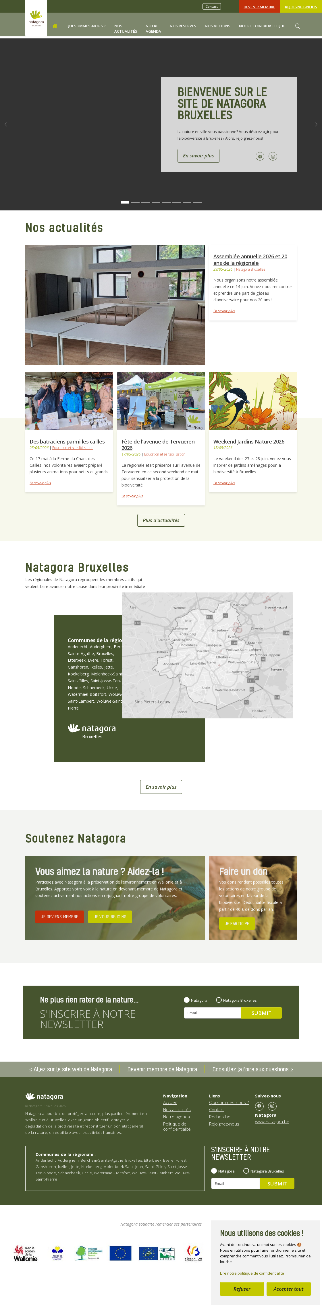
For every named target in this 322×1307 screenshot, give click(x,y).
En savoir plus (224, 310)
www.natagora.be (272, 1121)
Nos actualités (177, 1109)
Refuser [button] (242, 1288)
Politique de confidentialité (177, 1126)
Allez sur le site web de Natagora (73, 1069)
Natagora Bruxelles (250, 269)
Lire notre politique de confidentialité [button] (252, 1273)
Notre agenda (176, 1117)
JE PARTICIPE (237, 923)
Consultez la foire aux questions (251, 1069)
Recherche (219, 1117)
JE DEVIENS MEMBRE (59, 916)
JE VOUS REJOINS (110, 916)
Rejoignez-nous (301, 6)
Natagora (199, 1000)
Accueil (170, 1102)
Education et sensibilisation (72, 447)
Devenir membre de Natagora (162, 1069)
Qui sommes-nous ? (229, 1102)
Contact (212, 6)
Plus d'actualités (161, 520)
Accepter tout (288, 1288)
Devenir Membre (259, 6)
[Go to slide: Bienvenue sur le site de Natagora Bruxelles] (125, 202)
